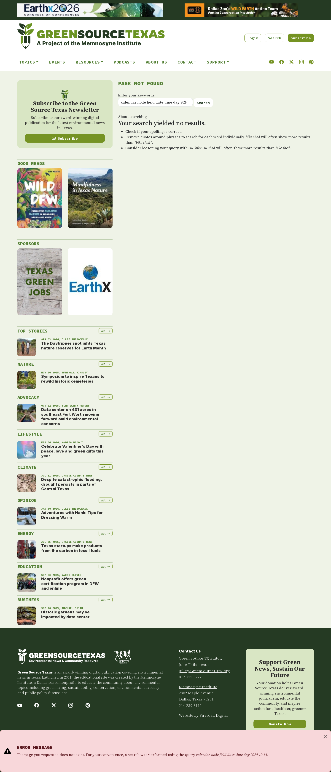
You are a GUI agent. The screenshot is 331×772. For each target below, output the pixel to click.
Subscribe (301, 38)
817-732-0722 (190, 677)
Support (216, 62)
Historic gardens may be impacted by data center (65, 614)
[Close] (325, 736)
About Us (156, 62)
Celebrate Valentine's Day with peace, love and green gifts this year (72, 451)
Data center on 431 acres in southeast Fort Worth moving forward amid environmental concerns (70, 416)
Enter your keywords (136, 95)
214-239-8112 (190, 705)
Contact (187, 62)
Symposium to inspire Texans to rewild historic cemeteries (73, 378)
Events (57, 62)
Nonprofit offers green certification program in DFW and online (70, 584)
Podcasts (124, 62)
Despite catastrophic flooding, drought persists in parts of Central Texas (71, 484)
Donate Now (280, 724)
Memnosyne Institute (198, 686)
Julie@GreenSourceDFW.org (204, 671)
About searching (132, 116)
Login (252, 38)
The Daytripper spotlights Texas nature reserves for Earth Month (73, 345)
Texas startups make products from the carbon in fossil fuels (71, 548)
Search (274, 38)
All (105, 331)
